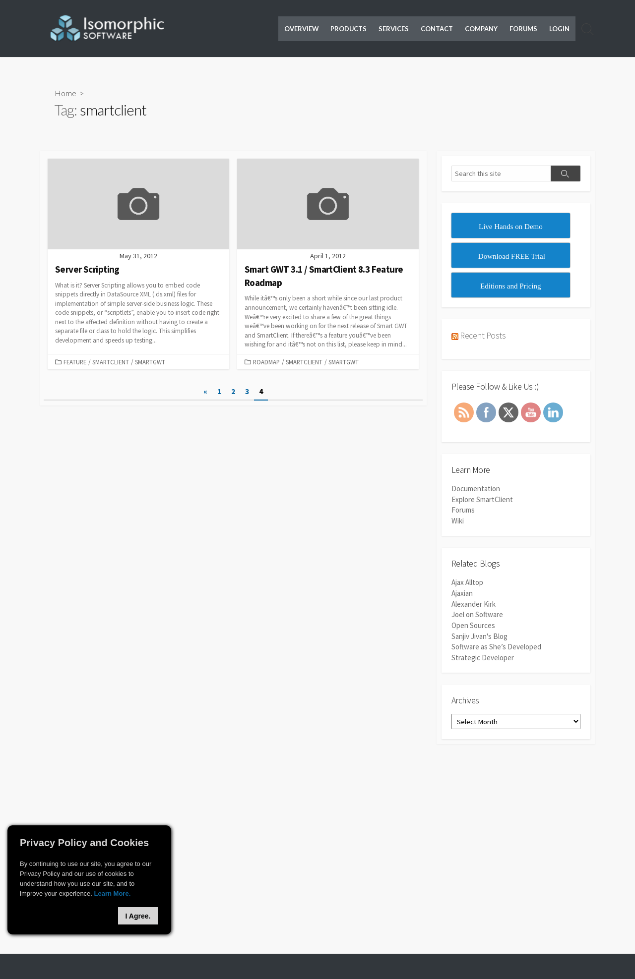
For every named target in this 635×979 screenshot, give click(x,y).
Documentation (475, 489)
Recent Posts (483, 336)
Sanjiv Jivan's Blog (479, 634)
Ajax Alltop (467, 582)
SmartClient (110, 362)
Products (348, 29)
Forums (523, 29)
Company (481, 29)
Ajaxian (462, 593)
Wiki (457, 520)
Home (65, 93)
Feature (75, 362)
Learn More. (112, 893)
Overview (301, 29)
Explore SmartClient (482, 500)
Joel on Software (477, 614)
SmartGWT (150, 362)
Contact (437, 29)
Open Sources (473, 624)
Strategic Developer (482, 655)
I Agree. (138, 916)
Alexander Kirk (473, 603)
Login (559, 29)
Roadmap (266, 362)
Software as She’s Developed (496, 645)
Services (394, 29)
